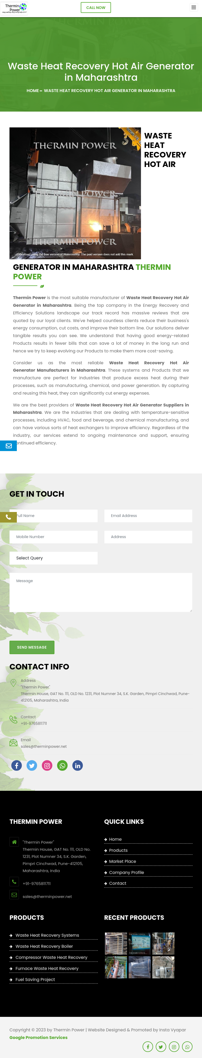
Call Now (95, 7)
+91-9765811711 (34, 710)
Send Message (32, 634)
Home (33, 91)
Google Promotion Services (38, 1038)
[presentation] (49, 617)
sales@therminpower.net (44, 733)
